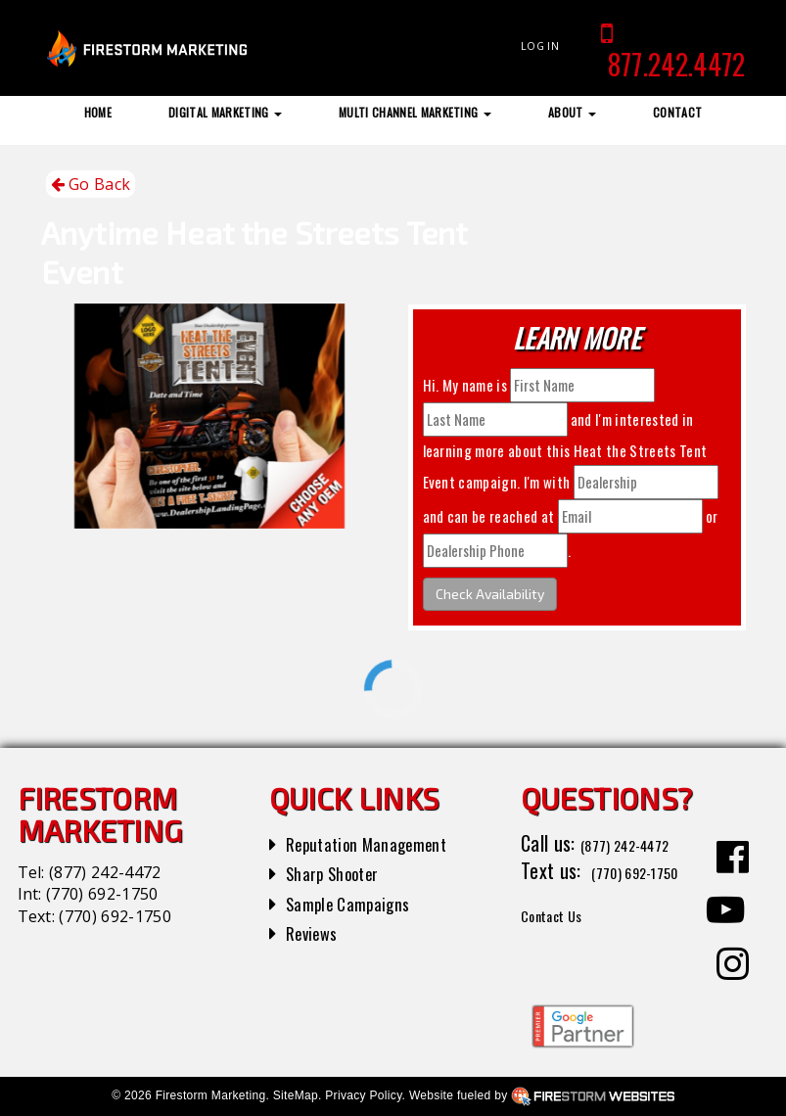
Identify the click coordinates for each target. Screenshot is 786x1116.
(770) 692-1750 (102, 894)
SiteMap (295, 1095)
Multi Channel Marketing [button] (415, 112)
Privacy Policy (363, 1095)
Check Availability (490, 593)
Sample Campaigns (358, 902)
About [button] (572, 112)
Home (98, 112)
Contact (677, 112)
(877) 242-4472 (105, 872)
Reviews (316, 932)
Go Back (91, 184)
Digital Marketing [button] (225, 112)
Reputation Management (380, 843)
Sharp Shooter (341, 872)
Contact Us (563, 940)
